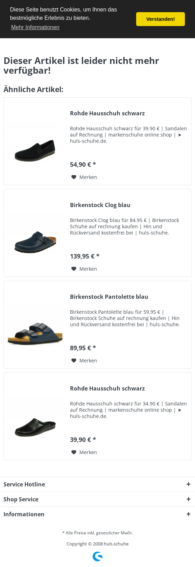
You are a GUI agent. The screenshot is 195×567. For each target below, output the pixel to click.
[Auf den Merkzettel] (84, 177)
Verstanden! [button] (160, 19)
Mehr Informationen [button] (35, 27)
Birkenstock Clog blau (100, 205)
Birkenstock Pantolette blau (109, 297)
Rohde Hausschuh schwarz (107, 113)
